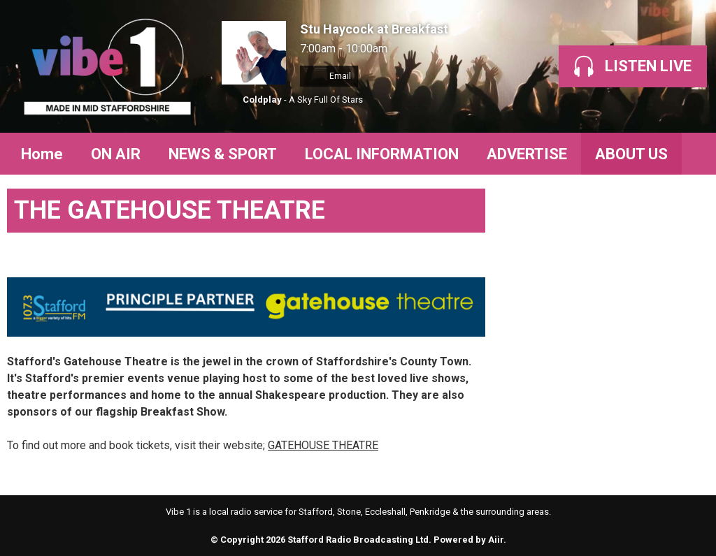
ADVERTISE (527, 154)
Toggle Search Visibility (688, 154)
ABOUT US (631, 154)
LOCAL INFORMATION (382, 154)
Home (42, 154)
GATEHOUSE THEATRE (323, 445)
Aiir (495, 539)
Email (329, 76)
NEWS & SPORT (223, 154)
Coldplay (262, 99)
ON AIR (116, 154)
